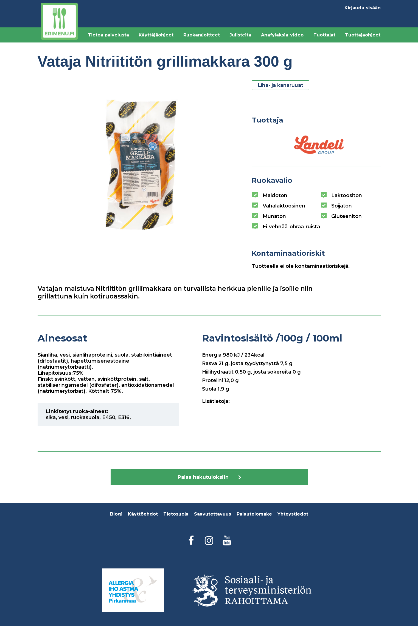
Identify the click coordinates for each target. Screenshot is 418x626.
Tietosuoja (176, 514)
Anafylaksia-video (282, 35)
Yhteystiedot (292, 514)
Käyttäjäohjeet (156, 35)
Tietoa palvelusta (108, 35)
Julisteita (240, 35)
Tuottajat (324, 35)
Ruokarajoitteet (201, 35)
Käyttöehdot (143, 514)
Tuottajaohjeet (362, 35)
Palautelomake (254, 514)
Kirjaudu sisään (362, 7)
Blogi (116, 514)
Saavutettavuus (212, 514)
